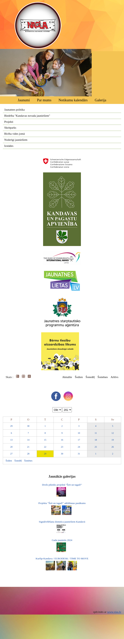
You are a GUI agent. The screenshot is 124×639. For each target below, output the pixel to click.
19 (113, 440)
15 (45, 440)
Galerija (100, 100)
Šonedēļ (90, 377)
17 (79, 440)
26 (113, 447)
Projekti (8, 121)
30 (28, 426)
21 (28, 447)
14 (28, 440)
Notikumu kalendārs (73, 100)
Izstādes (8, 145)
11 (96, 433)
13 (11, 440)
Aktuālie (67, 377)
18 (96, 440)
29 (11, 426)
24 (79, 447)
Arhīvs (114, 377)
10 (79, 433)
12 (113, 433)
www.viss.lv (114, 611)
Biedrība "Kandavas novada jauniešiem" (27, 115)
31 (79, 453)
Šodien (79, 377)
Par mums (44, 100)
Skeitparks (10, 127)
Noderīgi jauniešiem (15, 139)
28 (28, 453)
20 (11, 447)
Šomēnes (103, 377)
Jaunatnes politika (14, 109)
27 (11, 453)
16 (62, 440)
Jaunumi (24, 100)
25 (96, 447)
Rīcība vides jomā (14, 133)
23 (62, 447)
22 (45, 447)
